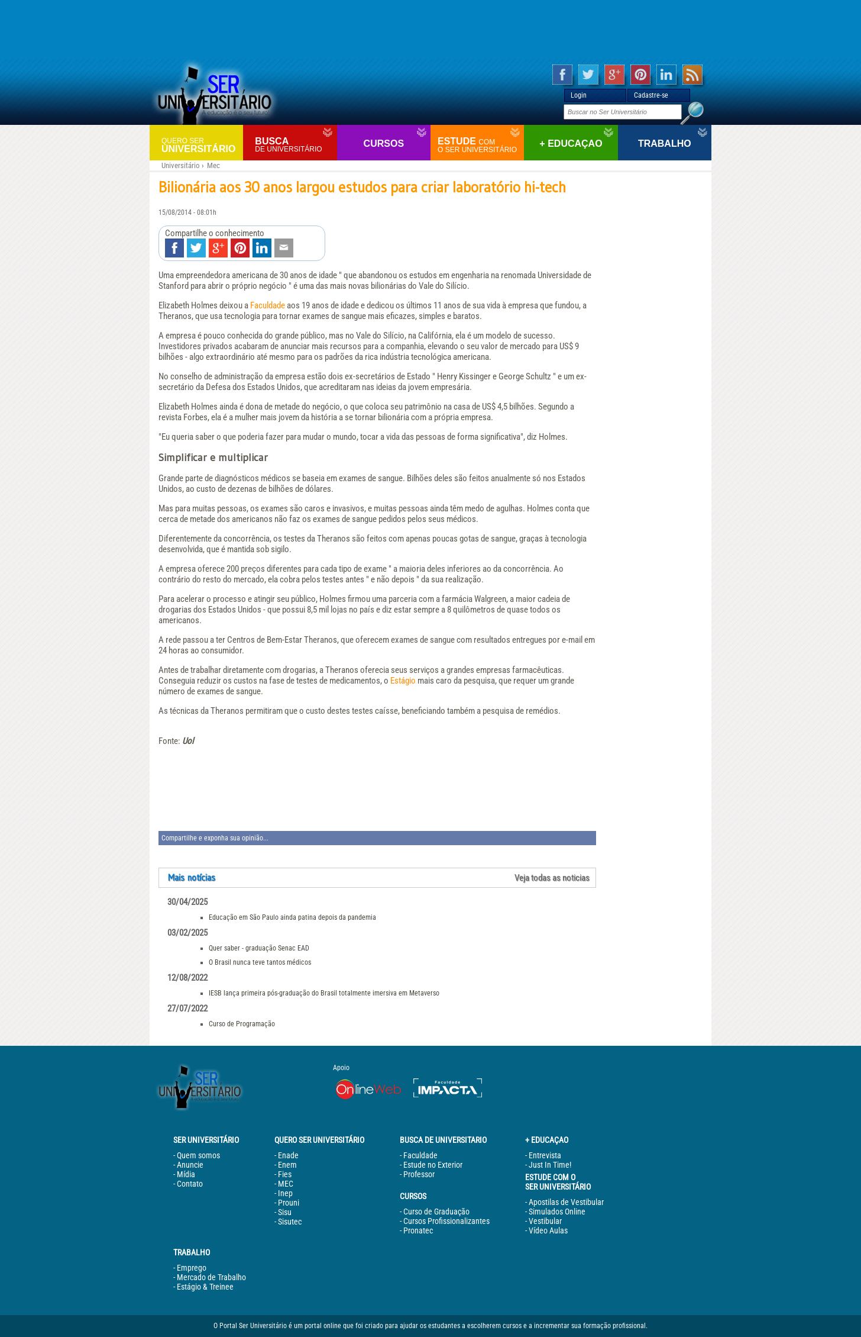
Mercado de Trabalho (211, 1277)
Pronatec (418, 1230)
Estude (479, 145)
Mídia (186, 1174)
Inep (285, 1193)
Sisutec (290, 1221)
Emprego (191, 1267)
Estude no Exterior (432, 1165)
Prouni (288, 1202)
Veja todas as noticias (552, 877)
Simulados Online (557, 1211)
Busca (294, 144)
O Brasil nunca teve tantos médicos (260, 962)
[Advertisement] (430, 29)
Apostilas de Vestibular (566, 1202)
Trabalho (664, 143)
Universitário (200, 145)
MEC (285, 1183)
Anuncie (190, 1165)
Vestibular (545, 1221)
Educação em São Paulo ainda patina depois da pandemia (292, 917)
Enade (288, 1155)
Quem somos (198, 1155)
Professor (419, 1174)
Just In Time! (550, 1165)
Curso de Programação (242, 1024)
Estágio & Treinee (205, 1286)
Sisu (285, 1212)
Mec (213, 165)
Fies (285, 1174)
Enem (287, 1165)
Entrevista (545, 1155)
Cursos (384, 143)
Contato (190, 1183)
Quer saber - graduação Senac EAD (259, 948)
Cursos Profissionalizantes (446, 1221)
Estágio (403, 680)
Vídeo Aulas (548, 1230)
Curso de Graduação (436, 1211)
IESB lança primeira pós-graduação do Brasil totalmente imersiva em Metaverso (324, 993)
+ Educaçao (570, 143)
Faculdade (267, 305)
